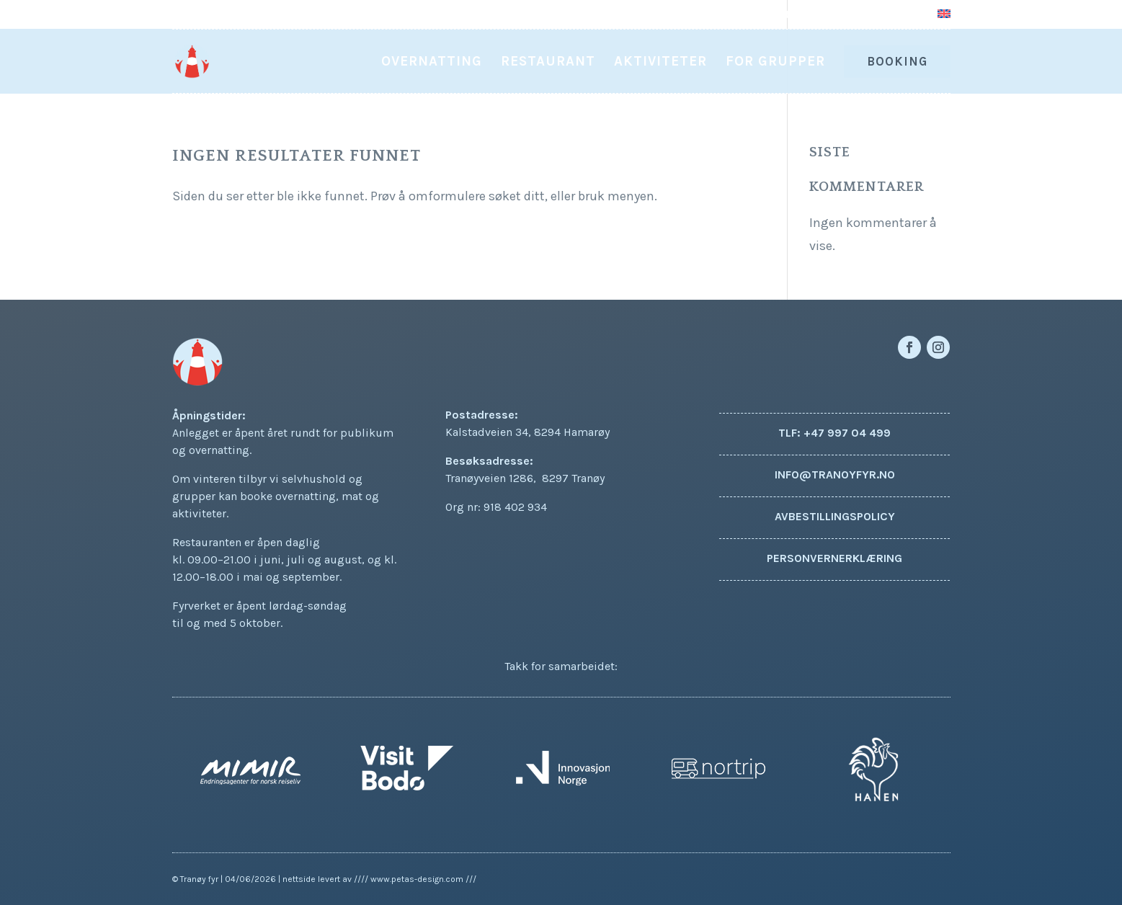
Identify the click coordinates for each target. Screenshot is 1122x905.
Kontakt (902, 15)
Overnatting (431, 62)
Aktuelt (791, 15)
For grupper (775, 62)
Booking (897, 61)
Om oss (845, 15)
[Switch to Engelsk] (944, 19)
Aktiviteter (660, 62)
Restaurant (548, 62)
